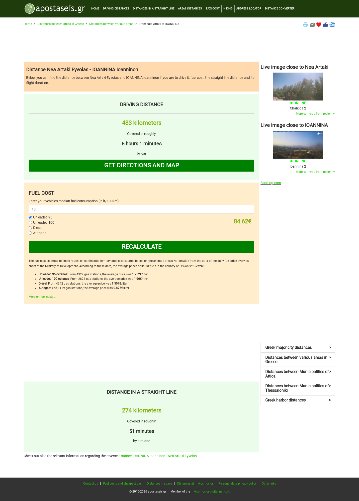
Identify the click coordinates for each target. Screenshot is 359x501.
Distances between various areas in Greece (298, 359)
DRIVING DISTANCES (116, 8)
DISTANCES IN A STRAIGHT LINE (153, 8)
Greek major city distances (298, 347)
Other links (269, 483)
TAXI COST (213, 8)
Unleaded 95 (42, 217)
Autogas (39, 233)
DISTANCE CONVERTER (279, 8)
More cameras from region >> (315, 113)
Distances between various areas (111, 24)
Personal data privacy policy (237, 483)
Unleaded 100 (43, 222)
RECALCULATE (142, 246)
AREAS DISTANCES (190, 8)
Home (28, 24)
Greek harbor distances (298, 400)
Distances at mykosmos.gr (195, 483)
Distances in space (159, 483)
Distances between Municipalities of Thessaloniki (298, 388)
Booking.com (271, 183)
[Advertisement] (179, 45)
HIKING (228, 8)
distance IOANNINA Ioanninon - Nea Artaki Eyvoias (157, 456)
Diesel (37, 228)
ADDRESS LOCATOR (248, 8)
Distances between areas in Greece (60, 24)
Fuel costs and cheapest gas (122, 483)
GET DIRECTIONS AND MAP (141, 165)
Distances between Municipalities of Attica (298, 374)
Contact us (90, 483)
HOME (95, 8)
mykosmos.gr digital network (210, 491)
